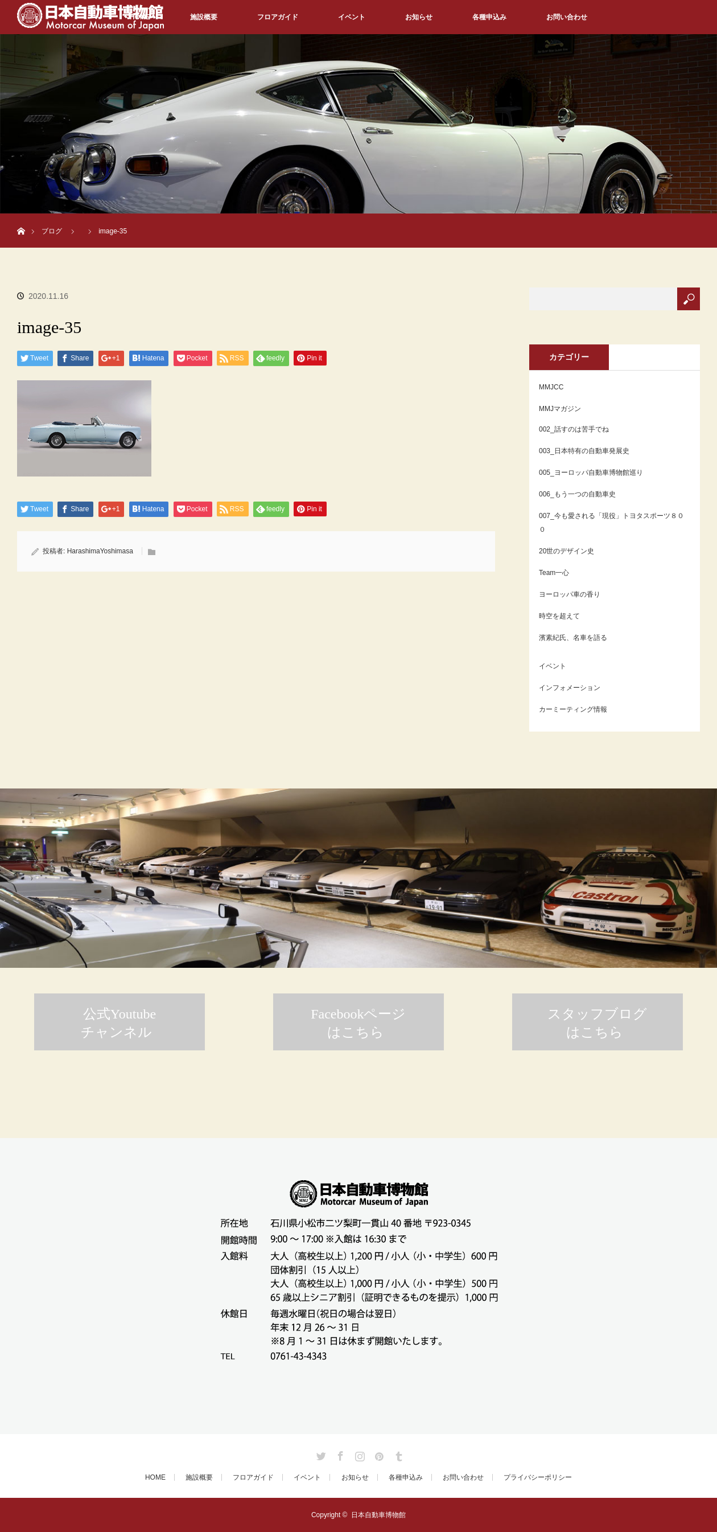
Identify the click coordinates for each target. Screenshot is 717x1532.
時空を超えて (559, 616)
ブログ (52, 231)
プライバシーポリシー (538, 1477)
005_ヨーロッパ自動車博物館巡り (591, 473)
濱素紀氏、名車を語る (573, 638)
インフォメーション (569, 688)
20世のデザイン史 (566, 551)
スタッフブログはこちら (597, 1023)
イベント (351, 17)
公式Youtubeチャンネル (118, 1023)
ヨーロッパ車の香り (569, 594)
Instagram (358, 1454)
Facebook (339, 1454)
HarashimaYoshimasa (100, 551)
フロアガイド (277, 17)
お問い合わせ (566, 17)
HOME (155, 1477)
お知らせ (418, 17)
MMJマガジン (560, 409)
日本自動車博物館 (378, 1515)
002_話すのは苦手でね (574, 429)
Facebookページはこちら (358, 1023)
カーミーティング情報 (573, 709)
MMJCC (551, 387)
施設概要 (203, 17)
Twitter (319, 1454)
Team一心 (554, 573)
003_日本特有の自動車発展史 (584, 451)
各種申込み (489, 17)
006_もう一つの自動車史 (577, 494)
